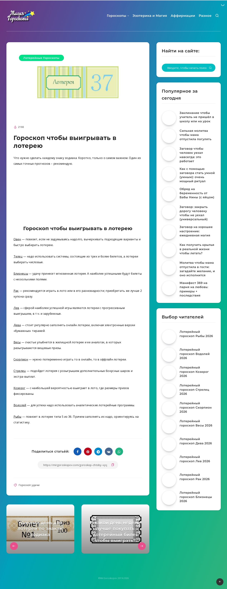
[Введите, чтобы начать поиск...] (188, 68)
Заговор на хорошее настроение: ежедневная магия (196, 231)
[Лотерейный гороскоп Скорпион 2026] (169, 408)
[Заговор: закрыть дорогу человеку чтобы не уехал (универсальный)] (169, 212)
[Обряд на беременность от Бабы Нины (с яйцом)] (169, 194)
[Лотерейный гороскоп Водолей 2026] (169, 355)
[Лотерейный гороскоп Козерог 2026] (169, 372)
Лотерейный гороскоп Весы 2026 (196, 423)
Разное (205, 16)
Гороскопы (116, 16)
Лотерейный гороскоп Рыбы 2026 (196, 334)
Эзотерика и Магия (150, 16)
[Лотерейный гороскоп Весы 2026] (169, 426)
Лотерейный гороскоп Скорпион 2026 (196, 407)
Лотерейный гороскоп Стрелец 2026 (194, 389)
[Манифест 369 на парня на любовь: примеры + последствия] (169, 288)
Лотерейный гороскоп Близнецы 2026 (196, 497)
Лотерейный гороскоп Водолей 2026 (195, 354)
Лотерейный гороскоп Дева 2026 (196, 441)
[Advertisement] (78, 196)
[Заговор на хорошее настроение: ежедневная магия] (169, 232)
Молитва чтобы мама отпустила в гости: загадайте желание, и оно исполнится (197, 269)
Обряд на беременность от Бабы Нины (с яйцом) (197, 193)
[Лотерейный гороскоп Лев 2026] (169, 462)
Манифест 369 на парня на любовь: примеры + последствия (194, 289)
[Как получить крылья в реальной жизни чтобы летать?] (169, 250)
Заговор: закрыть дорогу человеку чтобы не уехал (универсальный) (194, 213)
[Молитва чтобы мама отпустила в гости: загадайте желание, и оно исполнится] (169, 268)
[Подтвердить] (210, 68)
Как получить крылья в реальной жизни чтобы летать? (197, 249)
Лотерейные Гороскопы (41, 58)
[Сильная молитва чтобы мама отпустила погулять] (169, 136)
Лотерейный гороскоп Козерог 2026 (194, 371)
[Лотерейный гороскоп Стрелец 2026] (169, 390)
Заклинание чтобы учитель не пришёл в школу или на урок (197, 117)
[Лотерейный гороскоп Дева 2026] (169, 444)
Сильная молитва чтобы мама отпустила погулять (195, 135)
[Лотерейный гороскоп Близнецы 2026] (169, 498)
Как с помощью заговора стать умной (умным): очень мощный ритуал (197, 175)
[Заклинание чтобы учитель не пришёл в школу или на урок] (169, 118)
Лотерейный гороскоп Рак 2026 (195, 477)
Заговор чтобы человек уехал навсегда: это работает (191, 155)
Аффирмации (183, 16)
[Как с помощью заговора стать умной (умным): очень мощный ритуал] (169, 174)
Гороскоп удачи (29, 485)
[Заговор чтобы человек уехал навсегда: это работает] (169, 154)
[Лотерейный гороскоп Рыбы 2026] (169, 337)
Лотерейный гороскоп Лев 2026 (195, 459)
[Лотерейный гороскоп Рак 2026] (169, 480)
